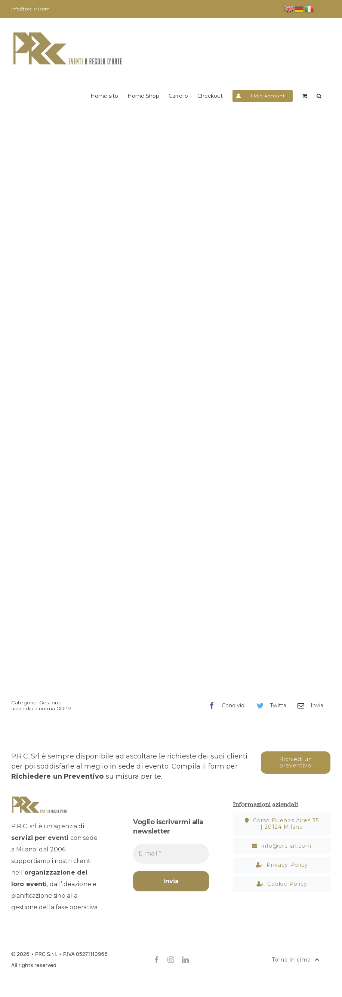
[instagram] (170, 959)
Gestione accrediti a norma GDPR (41, 705)
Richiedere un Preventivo (57, 776)
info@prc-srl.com (30, 9)
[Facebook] (225, 706)
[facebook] (156, 959)
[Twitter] (269, 706)
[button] (319, 95)
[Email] (308, 706)
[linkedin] (185, 959)
